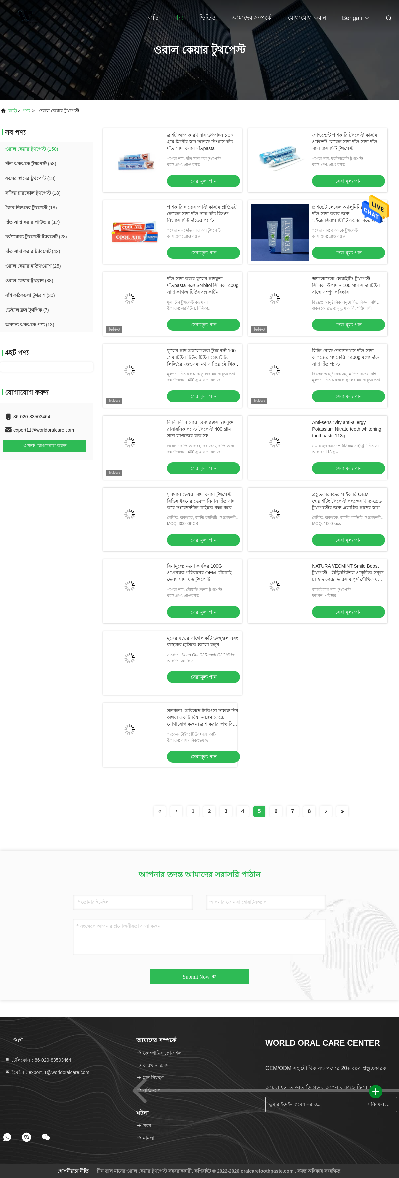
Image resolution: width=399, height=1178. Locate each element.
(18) (30, 178)
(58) (30, 163)
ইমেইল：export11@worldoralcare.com (47, 1072)
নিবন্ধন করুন (377, 1104)
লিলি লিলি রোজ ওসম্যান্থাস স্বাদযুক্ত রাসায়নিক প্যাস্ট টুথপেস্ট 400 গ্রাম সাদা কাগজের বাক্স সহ (200, 429)
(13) (29, 324)
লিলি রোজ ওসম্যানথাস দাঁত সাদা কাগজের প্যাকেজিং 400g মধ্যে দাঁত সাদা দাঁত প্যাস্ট (345, 357)
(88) (29, 280)
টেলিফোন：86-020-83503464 (38, 1060)
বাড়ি (153, 17)
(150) (31, 149)
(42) (32, 251)
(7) (27, 310)
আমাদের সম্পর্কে (252, 17)
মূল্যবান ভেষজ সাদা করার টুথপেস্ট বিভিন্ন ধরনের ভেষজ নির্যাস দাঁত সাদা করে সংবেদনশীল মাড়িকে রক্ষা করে (201, 501)
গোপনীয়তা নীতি (73, 1171)
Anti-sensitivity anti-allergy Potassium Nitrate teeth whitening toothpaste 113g (346, 429)
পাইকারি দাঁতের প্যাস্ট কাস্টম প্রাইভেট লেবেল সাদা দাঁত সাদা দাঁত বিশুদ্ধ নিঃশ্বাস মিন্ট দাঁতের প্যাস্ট (202, 213)
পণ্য (179, 17)
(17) (32, 222)
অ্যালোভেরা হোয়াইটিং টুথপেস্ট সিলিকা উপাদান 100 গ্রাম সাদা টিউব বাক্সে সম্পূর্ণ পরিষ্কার (346, 285)
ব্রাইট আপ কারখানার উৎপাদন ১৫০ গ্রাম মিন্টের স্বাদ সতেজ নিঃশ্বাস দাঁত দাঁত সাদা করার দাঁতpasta (200, 141)
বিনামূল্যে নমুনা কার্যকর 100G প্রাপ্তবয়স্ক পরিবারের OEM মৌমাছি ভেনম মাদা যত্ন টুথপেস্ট (199, 572)
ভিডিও (208, 17)
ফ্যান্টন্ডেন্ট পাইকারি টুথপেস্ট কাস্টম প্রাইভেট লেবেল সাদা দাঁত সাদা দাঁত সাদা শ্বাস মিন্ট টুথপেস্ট (344, 141)
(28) (36, 236)
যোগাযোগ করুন (307, 17)
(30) (30, 295)
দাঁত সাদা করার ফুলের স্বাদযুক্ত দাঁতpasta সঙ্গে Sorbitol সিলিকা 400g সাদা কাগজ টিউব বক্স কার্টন (202, 285)
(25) (33, 266)
